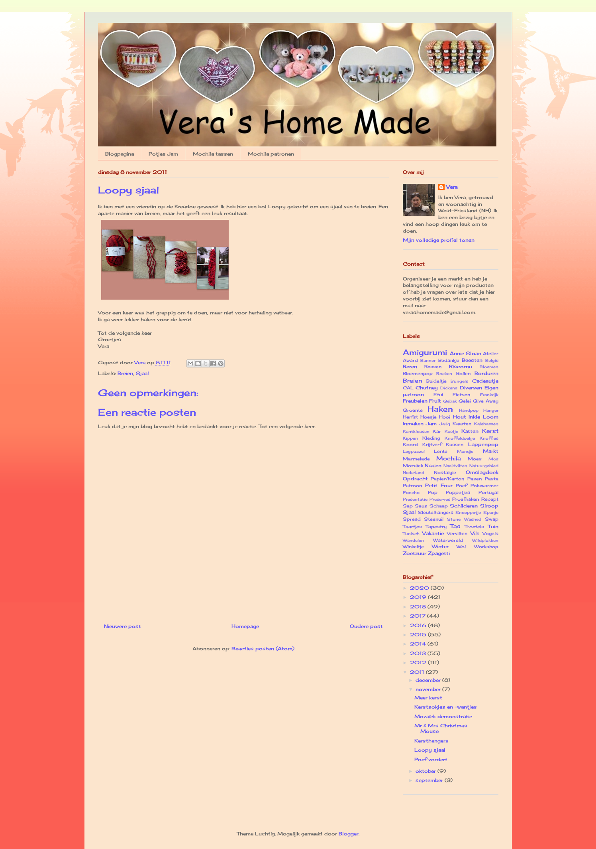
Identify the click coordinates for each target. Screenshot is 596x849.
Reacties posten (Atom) (262, 649)
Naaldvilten (455, 466)
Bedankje (448, 360)
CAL (408, 388)
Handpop (468, 410)
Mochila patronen (271, 154)
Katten (469, 431)
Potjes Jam (163, 154)
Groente (413, 410)
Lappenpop (483, 444)
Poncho (411, 492)
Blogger (349, 834)
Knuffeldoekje (460, 438)
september (430, 780)
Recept (489, 499)
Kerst (490, 430)
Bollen (463, 373)
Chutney (427, 388)
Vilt (475, 533)
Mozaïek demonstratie (443, 716)
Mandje (465, 451)
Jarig (444, 424)
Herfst (410, 417)
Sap (408, 506)
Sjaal (142, 373)
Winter (440, 546)
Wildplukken (485, 540)
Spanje (490, 512)
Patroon (412, 485)
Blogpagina (119, 154)
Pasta (491, 479)
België (491, 360)
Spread (412, 519)
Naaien (433, 465)
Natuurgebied (483, 466)
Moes (475, 459)
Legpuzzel (414, 451)
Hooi (444, 417)
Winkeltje (413, 546)
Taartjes (412, 526)
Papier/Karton (447, 479)
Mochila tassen (213, 154)
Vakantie (433, 533)
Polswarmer (484, 485)
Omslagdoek (482, 472)
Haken (440, 409)
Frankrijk (489, 395)
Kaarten (462, 423)
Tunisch (411, 533)
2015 (419, 635)
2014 (418, 644)
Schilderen (464, 506)
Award (410, 360)
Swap (491, 519)
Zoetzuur (414, 553)
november (429, 689)
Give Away (485, 401)
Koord (410, 444)
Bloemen (489, 367)
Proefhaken (465, 499)
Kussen (454, 444)
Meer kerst (428, 698)
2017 (418, 616)
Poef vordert (430, 759)
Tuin (493, 526)
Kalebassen (486, 424)
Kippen (410, 438)
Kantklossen (416, 431)
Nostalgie (445, 472)
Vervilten (457, 533)
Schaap (438, 506)
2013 (418, 653)
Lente (440, 451)
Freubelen (415, 401)
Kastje (451, 431)
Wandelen (413, 540)
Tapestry (436, 526)
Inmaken (413, 423)
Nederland (413, 472)
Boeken (444, 373)
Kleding (431, 438)
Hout (459, 417)
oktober (426, 771)
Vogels (490, 533)
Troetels (474, 526)
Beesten (472, 360)
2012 (419, 662)
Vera (451, 187)
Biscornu (460, 366)
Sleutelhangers (435, 512)
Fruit (435, 401)
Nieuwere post (122, 626)
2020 (420, 588)
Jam (431, 423)
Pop (432, 492)
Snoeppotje (468, 512)
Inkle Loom (483, 417)
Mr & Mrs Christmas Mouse (440, 728)
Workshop (486, 546)
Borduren (486, 373)
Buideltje (436, 381)
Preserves (439, 499)
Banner (427, 360)
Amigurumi (425, 352)
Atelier (490, 353)
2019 (419, 597)
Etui (438, 394)
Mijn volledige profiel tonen (438, 240)
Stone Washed (464, 519)
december (429, 680)
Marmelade (416, 459)
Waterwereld (448, 540)
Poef (461, 485)
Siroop (489, 506)
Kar (437, 431)
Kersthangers (431, 741)
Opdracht (415, 479)
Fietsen (461, 394)
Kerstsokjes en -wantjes (445, 707)
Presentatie (415, 499)
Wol (461, 546)
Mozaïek (413, 465)
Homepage (245, 626)
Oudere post (366, 626)
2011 (418, 672)
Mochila (448, 458)
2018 (418, 607)
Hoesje (428, 417)
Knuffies (489, 438)
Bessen (432, 366)
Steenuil (433, 519)
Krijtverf (431, 444)
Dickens (448, 388)
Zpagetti (439, 553)
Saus (421, 506)
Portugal (488, 492)
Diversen (471, 388)
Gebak (450, 401)
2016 (419, 625)
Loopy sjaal (429, 750)
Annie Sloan (465, 353)
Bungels (459, 381)
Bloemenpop (418, 373)
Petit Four (439, 485)
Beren (410, 366)
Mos (493, 459)
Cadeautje (485, 381)
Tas (455, 526)
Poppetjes (458, 492)
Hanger (490, 410)
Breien (125, 373)
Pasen (474, 479)
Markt (490, 451)
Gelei (465, 401)
